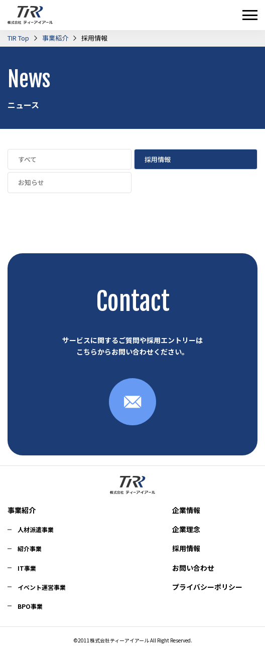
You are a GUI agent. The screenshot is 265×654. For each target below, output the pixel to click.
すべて (27, 159)
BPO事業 (30, 606)
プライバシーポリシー (207, 587)
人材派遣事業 (36, 529)
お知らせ (31, 182)
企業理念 (186, 529)
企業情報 (186, 510)
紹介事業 (30, 548)
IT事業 (27, 568)
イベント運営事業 (42, 587)
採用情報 (186, 548)
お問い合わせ (193, 568)
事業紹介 (22, 510)
